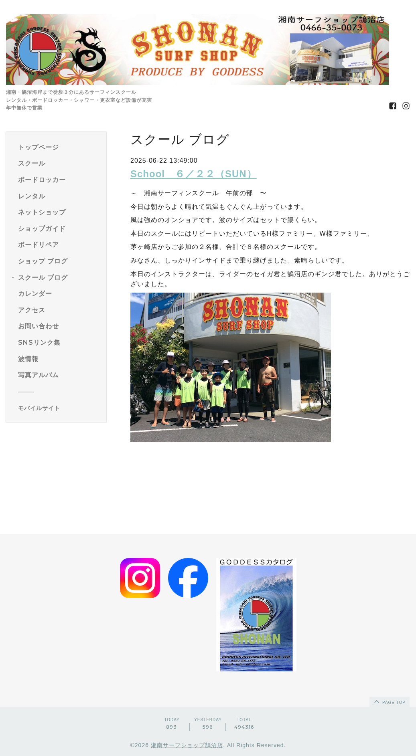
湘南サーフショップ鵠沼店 (187, 745)
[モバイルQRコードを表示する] (59, 408)
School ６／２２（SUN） (193, 173)
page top (389, 701)
